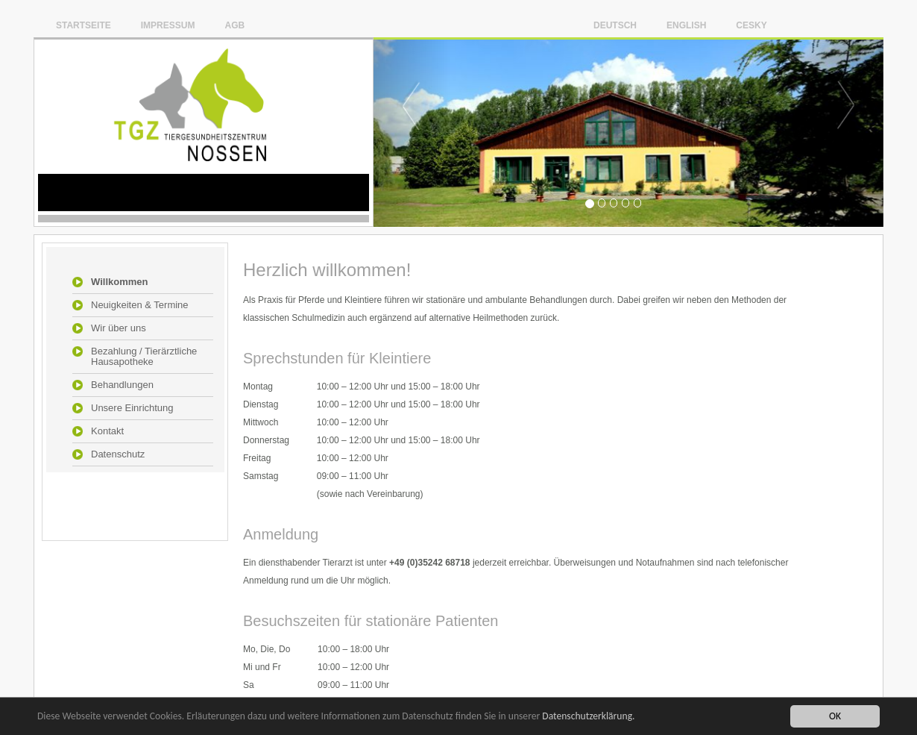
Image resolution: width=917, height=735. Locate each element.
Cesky (751, 25)
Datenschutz (118, 454)
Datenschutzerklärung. (588, 716)
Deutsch (615, 25)
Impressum (168, 25)
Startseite (83, 25)
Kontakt (107, 431)
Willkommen (119, 282)
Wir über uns (118, 328)
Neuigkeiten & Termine (140, 305)
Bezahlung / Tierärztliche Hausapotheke (144, 356)
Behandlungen (122, 385)
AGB (234, 25)
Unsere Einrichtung (132, 408)
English (686, 25)
